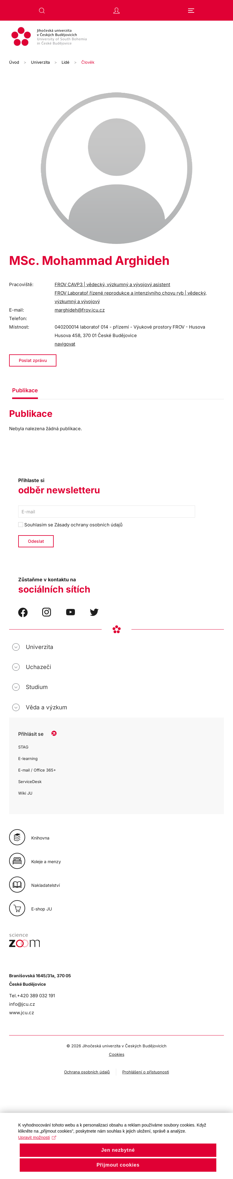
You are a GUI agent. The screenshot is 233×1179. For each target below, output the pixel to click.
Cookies (116, 1054)
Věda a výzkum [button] (46, 707)
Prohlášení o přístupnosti (145, 1071)
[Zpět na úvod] (116, 37)
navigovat (65, 344)
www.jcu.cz (21, 1012)
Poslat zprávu (33, 360)
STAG (23, 747)
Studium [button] (37, 687)
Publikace (25, 390)
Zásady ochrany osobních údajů (88, 525)
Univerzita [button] (39, 647)
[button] (42, 10)
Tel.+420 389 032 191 (32, 995)
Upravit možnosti (37, 1147)
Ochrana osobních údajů (87, 1071)
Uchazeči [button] (38, 667)
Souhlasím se (70, 525)
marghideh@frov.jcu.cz (80, 310)
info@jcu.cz (22, 1004)
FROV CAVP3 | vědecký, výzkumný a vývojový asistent (112, 284)
